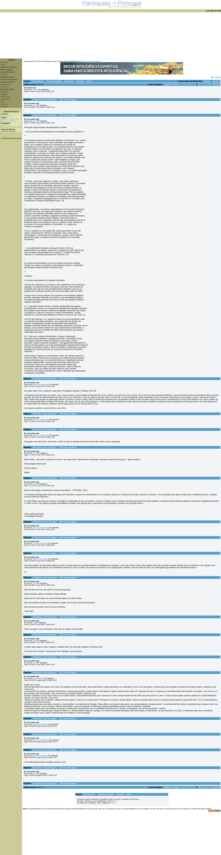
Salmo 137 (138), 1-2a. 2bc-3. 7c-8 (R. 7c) (10, 120)
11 (203, 84)
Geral (218, 77)
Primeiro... (176, 84)
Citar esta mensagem (67, 99)
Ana (35, 105)
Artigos (3, 65)
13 (210, 84)
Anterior (207, 81)
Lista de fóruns (37, 81)
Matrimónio (4, 87)
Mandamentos (5, 84)
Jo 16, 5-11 (5, 125)
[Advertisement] (110, 35)
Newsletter (4, 92)
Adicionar (4, 62)
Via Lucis (3, 104)
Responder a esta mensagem (45, 99)
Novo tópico (69, 81)
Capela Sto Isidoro (11, 111)
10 (199, 84)
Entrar (89, 81)
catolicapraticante (40, 543)
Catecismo (4, 74)
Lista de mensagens (54, 81)
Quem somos (5, 97)
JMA (35, 583)
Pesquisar (80, 81)
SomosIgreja (38, 678)
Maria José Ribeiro (40, 384)
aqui (116, 801)
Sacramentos (5, 99)
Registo (113, 803)
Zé (34, 623)
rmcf (35, 453)
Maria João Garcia (40, 559)
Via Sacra (4, 106)
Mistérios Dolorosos (8, 131)
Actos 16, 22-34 (7, 116)
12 (206, 84)
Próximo (215, 81)
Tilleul (35, 89)
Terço (2, 101)
